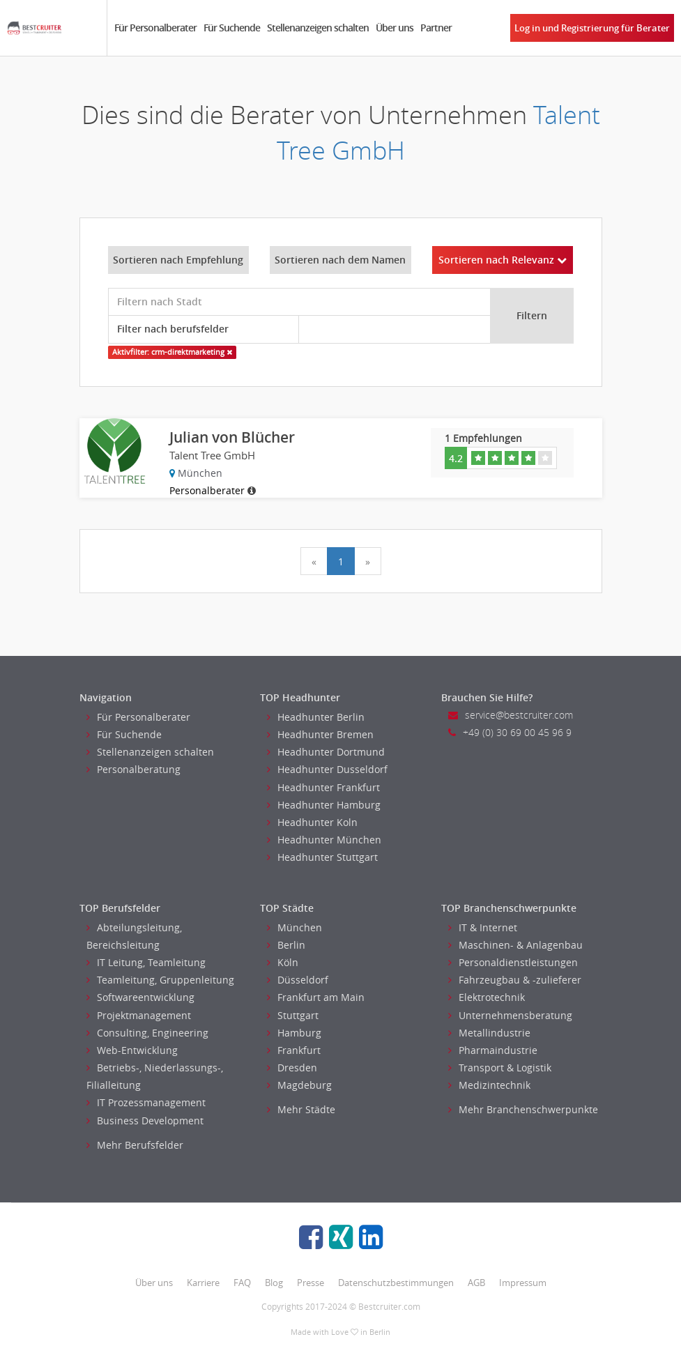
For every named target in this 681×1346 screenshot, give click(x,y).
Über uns (394, 27)
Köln (282, 962)
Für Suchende (232, 27)
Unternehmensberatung (510, 1015)
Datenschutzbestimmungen (396, 1282)
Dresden (292, 1067)
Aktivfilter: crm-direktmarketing (172, 352)
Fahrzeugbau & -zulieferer (514, 979)
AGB (476, 1282)
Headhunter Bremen (320, 734)
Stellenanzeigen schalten (318, 27)
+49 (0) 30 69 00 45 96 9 (510, 732)
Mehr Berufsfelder (134, 1145)
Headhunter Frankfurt (323, 787)
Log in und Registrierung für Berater (592, 28)
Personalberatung (133, 769)
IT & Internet (482, 927)
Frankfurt (294, 1050)
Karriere (203, 1282)
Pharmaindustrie (492, 1050)
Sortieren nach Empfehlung (178, 259)
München (294, 927)
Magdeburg (299, 1085)
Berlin (286, 944)
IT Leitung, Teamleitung (146, 962)
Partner (436, 27)
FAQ (242, 1282)
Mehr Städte (301, 1109)
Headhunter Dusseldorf (327, 769)
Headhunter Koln (312, 822)
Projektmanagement (138, 1015)
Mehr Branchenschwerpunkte (523, 1109)
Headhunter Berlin (316, 717)
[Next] (367, 561)
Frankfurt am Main (316, 997)
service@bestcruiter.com (510, 714)
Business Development (145, 1120)
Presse (310, 1282)
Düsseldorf (297, 979)
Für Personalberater (155, 27)
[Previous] (314, 561)
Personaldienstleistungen (513, 962)
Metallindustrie (489, 1032)
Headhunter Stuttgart (322, 857)
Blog (274, 1282)
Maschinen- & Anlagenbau (515, 944)
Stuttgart (293, 1015)
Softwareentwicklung (140, 997)
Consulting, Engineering (147, 1032)
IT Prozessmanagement (146, 1102)
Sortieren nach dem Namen (340, 259)
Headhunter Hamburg (324, 804)
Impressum (522, 1282)
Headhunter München (324, 839)
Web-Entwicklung (132, 1050)
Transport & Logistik (499, 1067)
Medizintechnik (489, 1085)
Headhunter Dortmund (326, 751)
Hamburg (294, 1032)
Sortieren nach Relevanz (502, 259)
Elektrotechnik (486, 997)
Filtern (532, 315)
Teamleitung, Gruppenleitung (160, 979)
